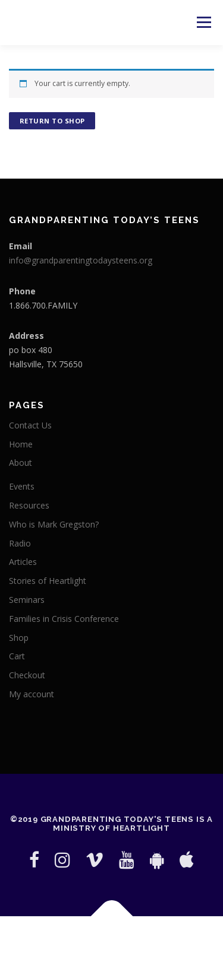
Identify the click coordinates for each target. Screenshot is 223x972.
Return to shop (52, 120)
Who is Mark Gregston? (54, 524)
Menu (203, 22)
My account (31, 694)
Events (21, 486)
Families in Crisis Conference (64, 618)
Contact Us (30, 425)
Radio (20, 543)
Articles (23, 561)
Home (21, 444)
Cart (17, 656)
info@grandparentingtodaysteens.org (80, 260)
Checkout (27, 675)
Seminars (27, 599)
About (20, 462)
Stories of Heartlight (47, 580)
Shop (19, 637)
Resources (29, 505)
